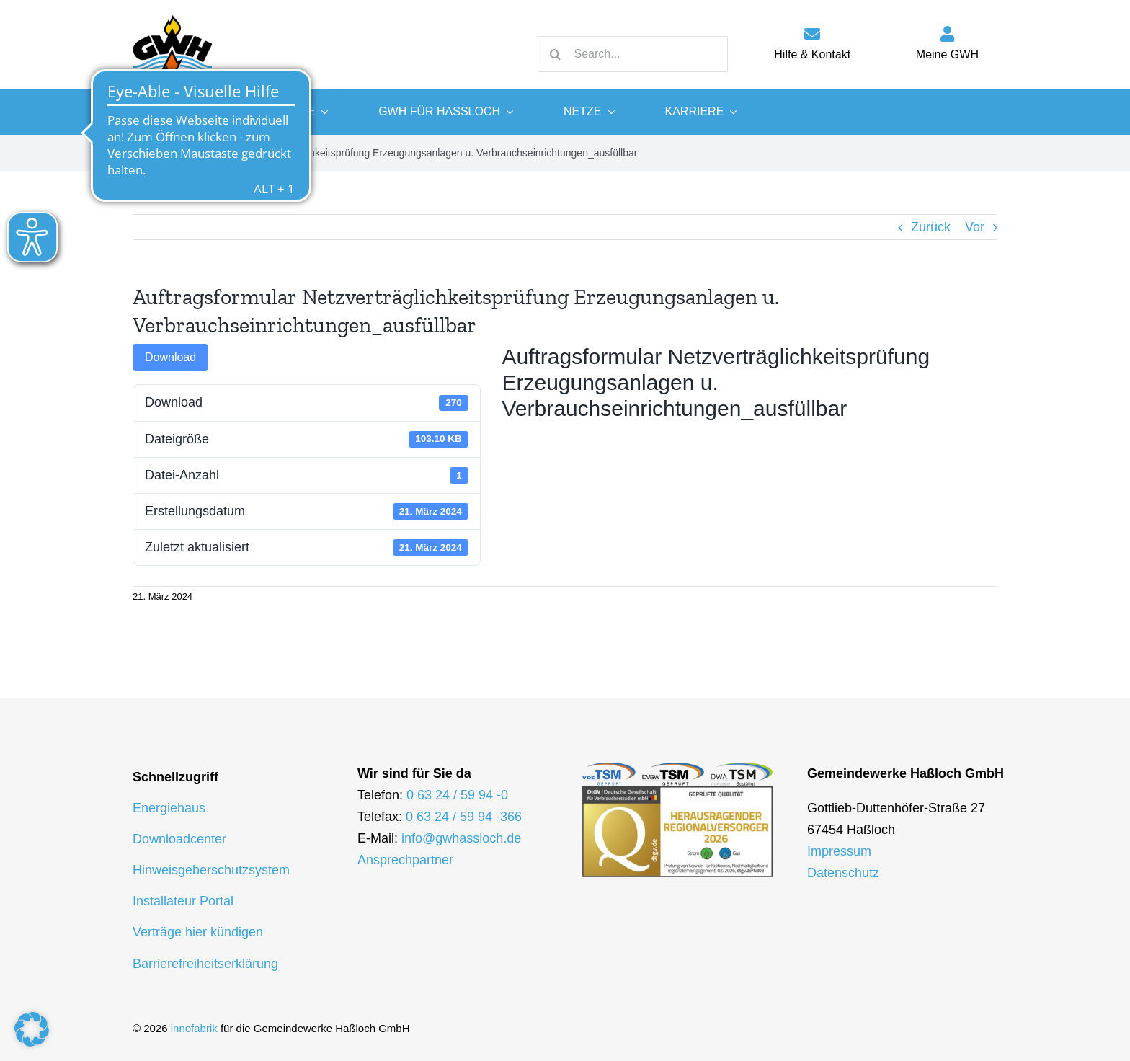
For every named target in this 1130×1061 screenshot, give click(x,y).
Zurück (931, 227)
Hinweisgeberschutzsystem (211, 870)
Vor (974, 227)
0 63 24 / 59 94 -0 (457, 795)
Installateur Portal (183, 901)
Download (170, 357)
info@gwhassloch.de (461, 838)
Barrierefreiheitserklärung (205, 963)
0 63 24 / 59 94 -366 (464, 816)
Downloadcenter (179, 839)
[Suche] (556, 54)
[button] (31, 1029)
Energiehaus (169, 808)
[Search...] (633, 54)
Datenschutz (843, 873)
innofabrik (194, 1028)
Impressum (839, 851)
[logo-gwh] (172, 14)
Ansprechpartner (405, 860)
